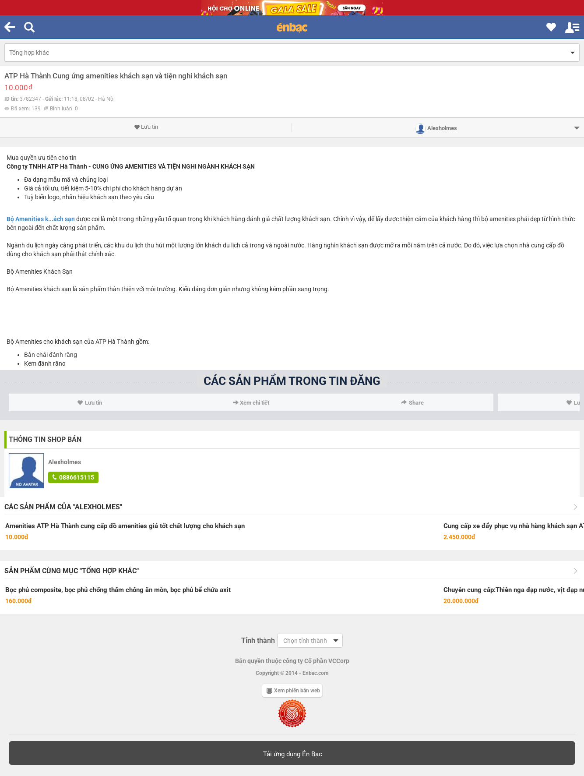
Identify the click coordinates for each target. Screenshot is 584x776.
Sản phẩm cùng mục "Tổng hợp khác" (71, 571)
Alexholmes (64, 462)
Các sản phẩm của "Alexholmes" (63, 507)
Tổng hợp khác (29, 52)
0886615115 (73, 477)
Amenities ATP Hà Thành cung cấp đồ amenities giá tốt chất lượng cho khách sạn (125, 526)
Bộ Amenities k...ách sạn (41, 218)
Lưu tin (146, 127)
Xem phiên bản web (293, 691)
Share (412, 402)
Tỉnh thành (258, 640)
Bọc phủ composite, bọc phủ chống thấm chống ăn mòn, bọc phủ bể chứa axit (118, 590)
